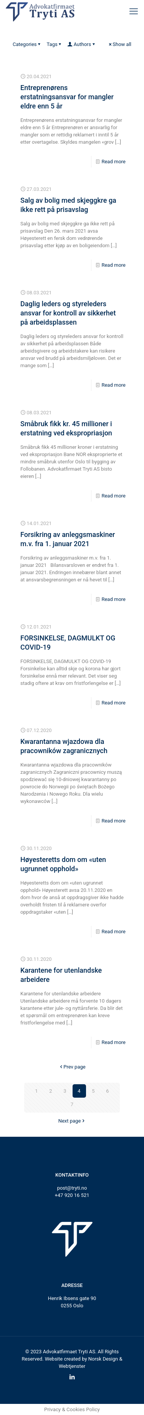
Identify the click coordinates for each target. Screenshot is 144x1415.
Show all (119, 44)
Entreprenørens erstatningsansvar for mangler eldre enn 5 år (67, 97)
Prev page (71, 1067)
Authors (82, 44)
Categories (27, 44)
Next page (72, 1121)
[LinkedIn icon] (72, 1377)
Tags (55, 44)
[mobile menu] (133, 11)
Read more (113, 161)
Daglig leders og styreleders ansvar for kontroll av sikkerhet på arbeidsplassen (68, 313)
